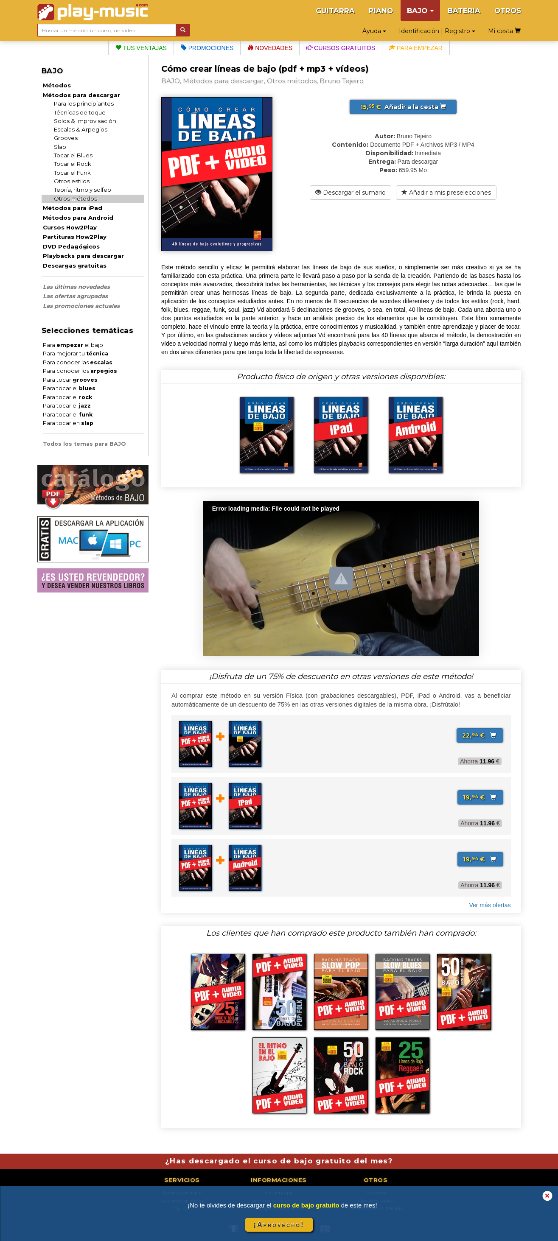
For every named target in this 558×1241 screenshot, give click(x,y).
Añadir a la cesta (403, 107)
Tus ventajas (141, 48)
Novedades (269, 48)
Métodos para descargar (81, 95)
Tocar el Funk (72, 172)
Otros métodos (75, 198)
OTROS (507, 10)
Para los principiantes (84, 103)
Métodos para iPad (72, 207)
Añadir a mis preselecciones (446, 192)
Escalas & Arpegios (80, 129)
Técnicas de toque (80, 112)
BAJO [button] (420, 10)
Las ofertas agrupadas (75, 296)
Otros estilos (72, 181)
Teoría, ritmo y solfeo (82, 189)
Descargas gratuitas (75, 265)
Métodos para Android (78, 217)
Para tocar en (68, 423)
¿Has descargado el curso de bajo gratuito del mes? (279, 1161)
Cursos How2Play (70, 227)
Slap (60, 146)
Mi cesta (504, 31)
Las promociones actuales (81, 305)
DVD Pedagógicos (71, 246)
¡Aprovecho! (278, 1224)
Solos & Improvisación (85, 120)
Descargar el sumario (350, 192)
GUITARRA (335, 10)
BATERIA (464, 10)
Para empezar (416, 48)
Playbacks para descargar (83, 255)
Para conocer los (80, 371)
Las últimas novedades (76, 286)
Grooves (66, 137)
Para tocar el (69, 388)
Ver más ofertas (489, 905)
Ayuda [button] (374, 31)
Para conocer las (77, 362)
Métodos (57, 85)
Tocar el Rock (72, 163)
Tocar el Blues (73, 155)
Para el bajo (73, 345)
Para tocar (70, 380)
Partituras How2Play (75, 236)
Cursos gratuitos (340, 48)
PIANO (381, 10)
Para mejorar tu (75, 353)
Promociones (207, 48)
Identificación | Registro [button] (437, 31)
